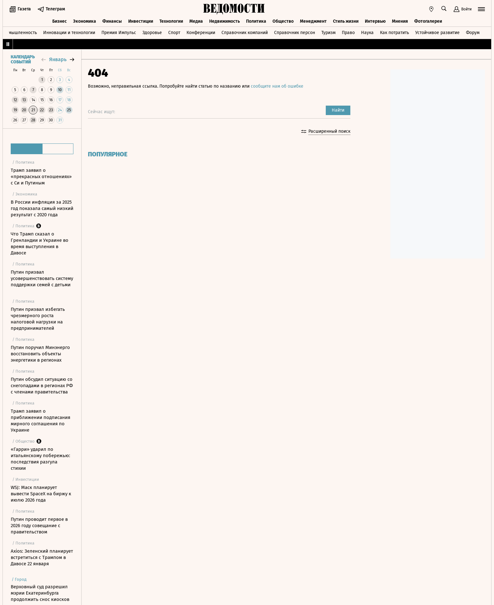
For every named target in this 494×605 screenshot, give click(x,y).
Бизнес (59, 21)
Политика (256, 21)
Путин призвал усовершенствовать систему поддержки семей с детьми (42, 278)
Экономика (84, 21)
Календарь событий (23, 60)
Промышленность (19, 32)
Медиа (196, 21)
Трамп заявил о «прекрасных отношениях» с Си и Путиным (41, 176)
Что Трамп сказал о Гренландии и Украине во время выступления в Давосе (39, 243)
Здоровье (152, 32)
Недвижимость (224, 21)
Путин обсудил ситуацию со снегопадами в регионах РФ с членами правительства (42, 385)
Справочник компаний (244, 32)
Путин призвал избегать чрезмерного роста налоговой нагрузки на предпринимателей (38, 318)
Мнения (400, 21)
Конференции (201, 32)
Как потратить (394, 32)
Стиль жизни (346, 21)
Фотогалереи (428, 21)
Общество (283, 21)
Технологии (171, 21)
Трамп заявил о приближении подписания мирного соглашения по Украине (40, 420)
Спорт (174, 32)
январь (57, 59)
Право (348, 32)
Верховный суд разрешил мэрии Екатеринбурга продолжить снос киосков (40, 593)
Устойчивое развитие (437, 32)
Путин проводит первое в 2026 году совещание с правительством (39, 525)
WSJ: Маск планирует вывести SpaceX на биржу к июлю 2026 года (41, 494)
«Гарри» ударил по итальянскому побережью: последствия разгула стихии (40, 458)
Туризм (328, 32)
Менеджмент (313, 21)
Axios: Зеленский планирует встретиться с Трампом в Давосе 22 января (42, 557)
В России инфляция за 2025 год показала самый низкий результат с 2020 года (42, 208)
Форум (473, 32)
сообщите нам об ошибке (277, 86)
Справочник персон (294, 32)
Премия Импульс (118, 32)
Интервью (375, 21)
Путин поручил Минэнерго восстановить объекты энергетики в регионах (40, 354)
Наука (367, 32)
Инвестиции (140, 21)
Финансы (112, 21)
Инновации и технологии (69, 32)
